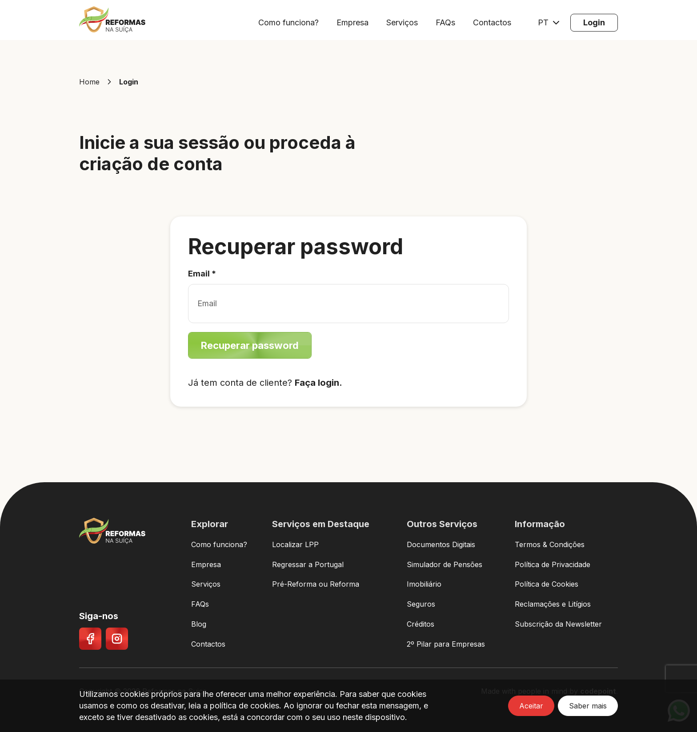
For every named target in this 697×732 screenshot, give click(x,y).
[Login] (594, 23)
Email (202, 273)
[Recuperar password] (250, 345)
